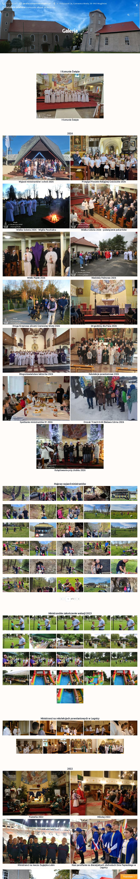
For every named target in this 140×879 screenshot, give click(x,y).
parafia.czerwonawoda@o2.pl (36, 3)
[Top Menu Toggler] (136, 15)
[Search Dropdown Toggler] (128, 15)
